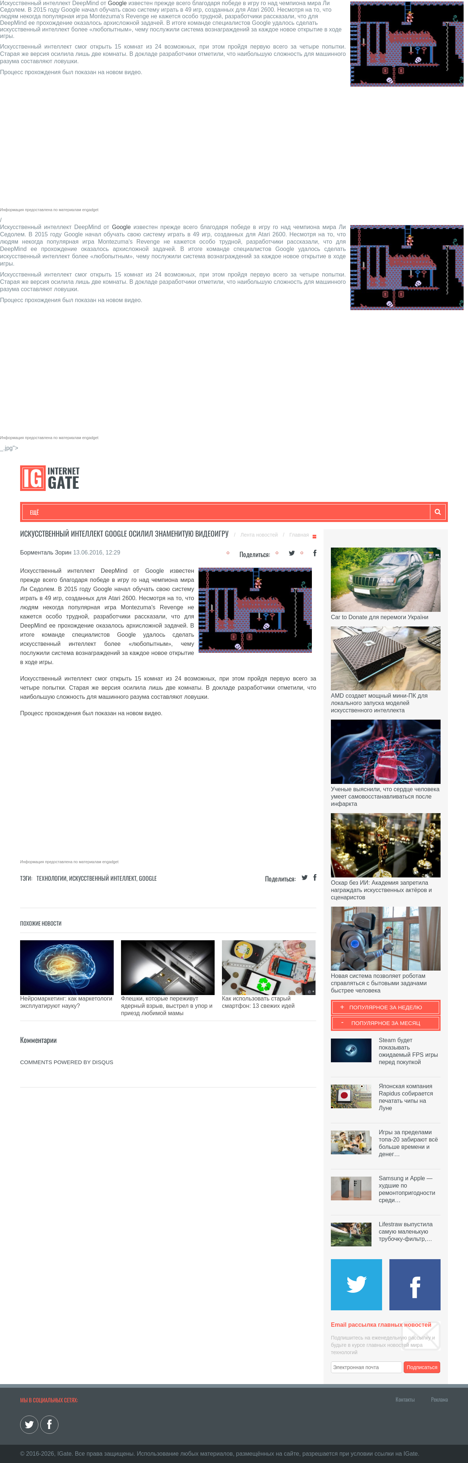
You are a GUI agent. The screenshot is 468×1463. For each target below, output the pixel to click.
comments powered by (66, 1044)
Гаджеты (251, 512)
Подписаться (422, 1367)
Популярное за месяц (385, 1023)
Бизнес (120, 512)
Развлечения (82, 512)
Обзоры (217, 512)
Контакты (405, 1399)
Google (117, 3)
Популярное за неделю (386, 1007)
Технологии (43, 512)
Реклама (439, 1399)
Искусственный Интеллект (102, 878)
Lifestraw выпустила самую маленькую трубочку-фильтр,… (406, 1231)
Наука (149, 512)
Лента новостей (260, 535)
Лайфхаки (182, 512)
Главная (299, 535)
